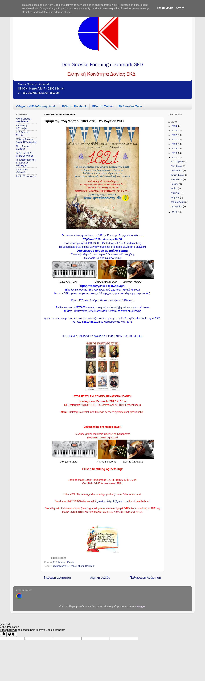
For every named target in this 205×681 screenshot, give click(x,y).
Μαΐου (174, 188)
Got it (180, 8)
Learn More (165, 8)
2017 (174, 157)
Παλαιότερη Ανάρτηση (145, 577)
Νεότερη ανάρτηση (57, 577)
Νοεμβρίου (177, 166)
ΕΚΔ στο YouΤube (130, 106)
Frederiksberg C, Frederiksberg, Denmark (73, 566)
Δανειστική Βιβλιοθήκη (21, 127)
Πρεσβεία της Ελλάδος (23, 147)
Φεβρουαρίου (178, 202)
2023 (174, 130)
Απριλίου (176, 193)
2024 (174, 126)
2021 (174, 139)
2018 (174, 153)
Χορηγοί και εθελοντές (22, 170)
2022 (174, 135)
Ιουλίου (175, 184)
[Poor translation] (12, 634)
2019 (174, 148)
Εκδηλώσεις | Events (63, 562)
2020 (174, 144)
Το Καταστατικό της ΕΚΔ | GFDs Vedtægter (26, 162)
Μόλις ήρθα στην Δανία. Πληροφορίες (26, 140)
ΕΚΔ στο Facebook (74, 106)
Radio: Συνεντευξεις (26, 176)
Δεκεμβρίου (177, 161)
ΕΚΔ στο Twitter (102, 106)
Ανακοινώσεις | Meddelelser (23, 120)
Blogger (141, 606)
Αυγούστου (177, 179)
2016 (174, 212)
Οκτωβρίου (177, 170)
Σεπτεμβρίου (177, 175)
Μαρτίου (175, 197)
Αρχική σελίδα (100, 577)
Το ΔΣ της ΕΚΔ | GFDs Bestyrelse (24, 154)
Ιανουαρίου (177, 206)
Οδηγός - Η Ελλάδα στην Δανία (36, 106)
